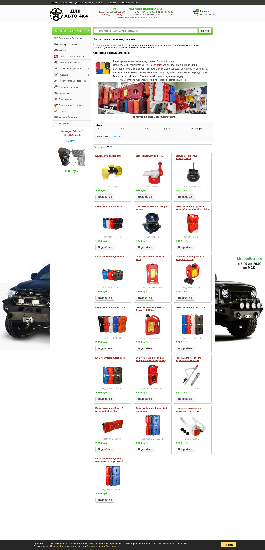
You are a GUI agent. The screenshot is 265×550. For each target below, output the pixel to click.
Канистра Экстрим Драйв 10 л (110, 358)
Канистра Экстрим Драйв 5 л (109, 257)
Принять (228, 545)
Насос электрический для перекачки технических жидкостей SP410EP (188, 360)
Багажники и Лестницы (68, 38)
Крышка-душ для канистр (108, 156)
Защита (60, 50)
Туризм (60, 111)
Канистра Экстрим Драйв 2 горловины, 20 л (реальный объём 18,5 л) (109, 461)
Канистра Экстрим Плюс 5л (109, 206)
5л (97, 128)
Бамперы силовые (65, 44)
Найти (205, 30)
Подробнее (105, 196)
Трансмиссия (63, 99)
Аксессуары (195, 128)
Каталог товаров (68, 30)
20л (167, 128)
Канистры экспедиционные (70, 57)
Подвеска (61, 75)
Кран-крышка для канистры (149, 156)
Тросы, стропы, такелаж (68, 105)
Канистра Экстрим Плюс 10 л (110, 307)
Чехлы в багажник (65, 118)
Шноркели (61, 124)
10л (121, 128)
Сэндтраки (61, 93)
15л (144, 128)
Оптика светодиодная (67, 69)
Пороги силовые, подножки (70, 81)
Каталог (97, 39)
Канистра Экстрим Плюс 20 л (190, 307)
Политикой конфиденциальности (67, 546)
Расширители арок (66, 87)
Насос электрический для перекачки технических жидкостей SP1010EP (188, 411)
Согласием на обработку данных (103, 546)
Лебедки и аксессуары (67, 63)
